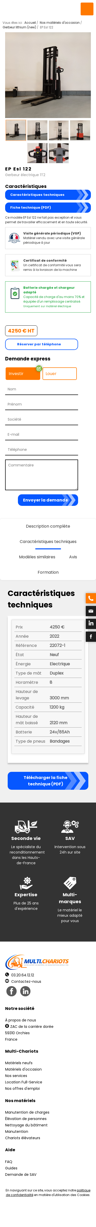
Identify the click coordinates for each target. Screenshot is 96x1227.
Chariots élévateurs (22, 1137)
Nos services (16, 1075)
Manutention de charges (27, 1112)
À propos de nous (20, 1020)
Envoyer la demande (45, 500)
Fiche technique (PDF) (30, 207)
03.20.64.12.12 (19, 975)
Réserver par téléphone (39, 344)
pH (86, 1217)
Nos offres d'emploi (22, 1088)
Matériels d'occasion (23, 1069)
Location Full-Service (23, 1082)
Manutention (16, 1131)
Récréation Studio (47, 1217)
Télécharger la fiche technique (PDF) (45, 781)
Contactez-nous (23, 981)
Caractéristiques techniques (37, 194)
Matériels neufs (19, 1062)
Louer (51, 374)
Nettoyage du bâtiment (26, 1125)
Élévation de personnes (26, 1118)
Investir (16, 374)
